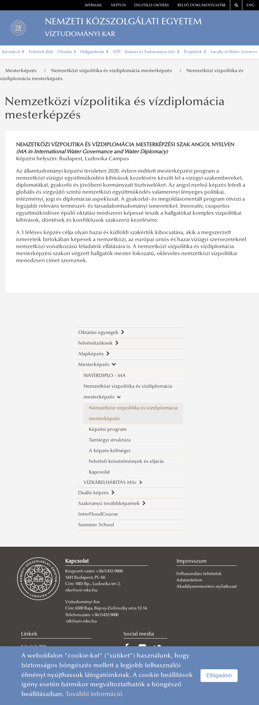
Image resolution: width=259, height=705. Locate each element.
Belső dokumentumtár (201, 5)
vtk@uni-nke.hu (81, 622)
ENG (251, 5)
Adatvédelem (189, 580)
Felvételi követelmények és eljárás (126, 461)
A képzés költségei (109, 451)
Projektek (195, 52)
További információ (94, 694)
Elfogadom (219, 675)
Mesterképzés (22, 70)
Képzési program (108, 429)
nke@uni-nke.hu (81, 590)
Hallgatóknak (94, 52)
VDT (117, 52)
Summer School (96, 525)
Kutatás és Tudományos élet (152, 52)
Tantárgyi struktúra (110, 440)
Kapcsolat (99, 472)
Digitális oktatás (151, 5)
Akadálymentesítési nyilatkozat (206, 587)
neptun (118, 5)
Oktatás (66, 52)
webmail (93, 5)
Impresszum (191, 561)
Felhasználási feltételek (199, 574)
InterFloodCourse (98, 514)
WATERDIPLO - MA (105, 375)
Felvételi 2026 (41, 52)
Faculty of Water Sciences (234, 52)
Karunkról (13, 52)
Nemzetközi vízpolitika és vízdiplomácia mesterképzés (112, 70)
